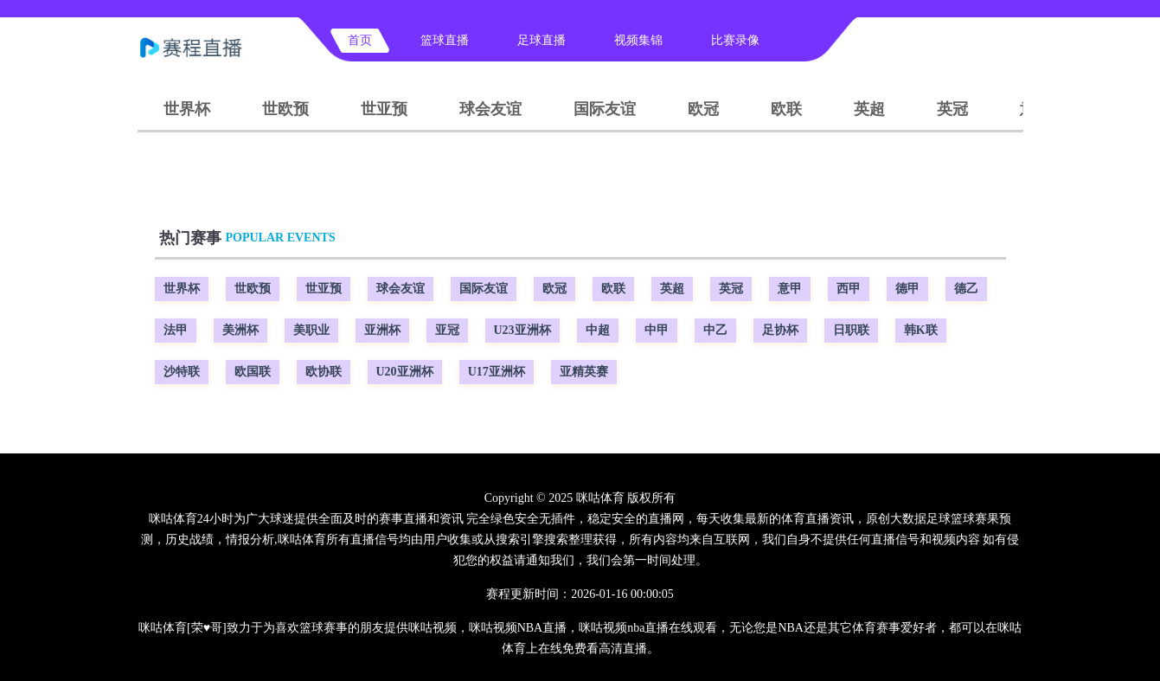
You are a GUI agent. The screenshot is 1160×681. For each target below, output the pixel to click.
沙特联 (181, 371)
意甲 (790, 288)
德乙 (966, 288)
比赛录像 (735, 40)
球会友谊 (490, 109)
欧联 (786, 109)
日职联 (851, 330)
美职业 (311, 330)
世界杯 (186, 109)
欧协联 (323, 371)
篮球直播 (444, 40)
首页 (360, 40)
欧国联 (252, 371)
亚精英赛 (584, 371)
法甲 (175, 330)
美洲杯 (240, 330)
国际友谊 (605, 109)
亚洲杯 (382, 330)
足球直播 (541, 40)
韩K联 (921, 330)
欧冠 (703, 109)
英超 (869, 109)
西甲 (848, 288)
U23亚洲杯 (522, 330)
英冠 (952, 109)
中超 (598, 330)
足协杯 (780, 330)
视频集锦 (638, 40)
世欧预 (285, 109)
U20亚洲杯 (404, 371)
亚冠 (447, 330)
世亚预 (384, 109)
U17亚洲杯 (496, 371)
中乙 (715, 330)
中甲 (656, 330)
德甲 (907, 288)
